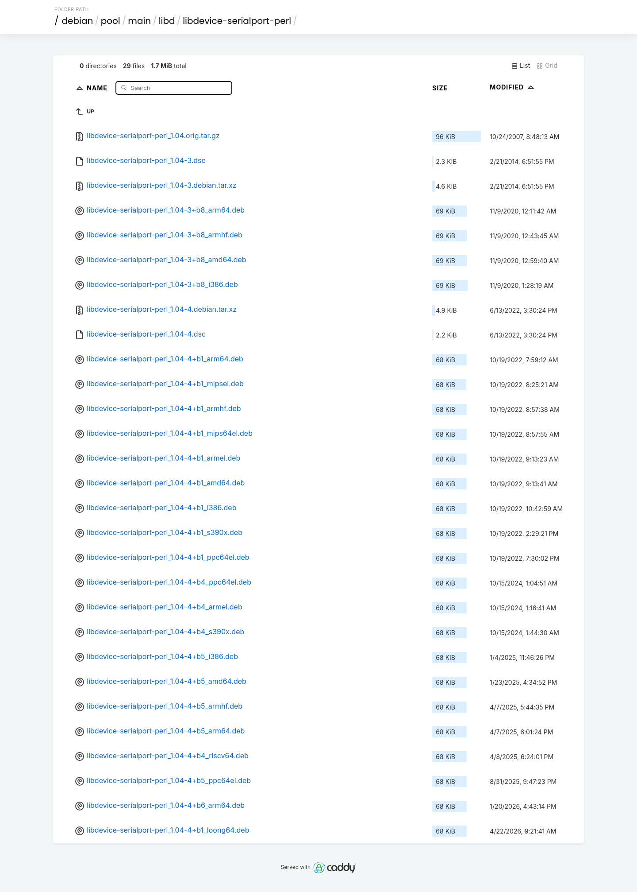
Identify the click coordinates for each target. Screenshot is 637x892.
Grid (546, 66)
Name (98, 87)
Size (440, 88)
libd (167, 21)
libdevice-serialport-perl (237, 21)
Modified (513, 87)
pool (110, 21)
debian (77, 21)
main (139, 21)
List (520, 66)
